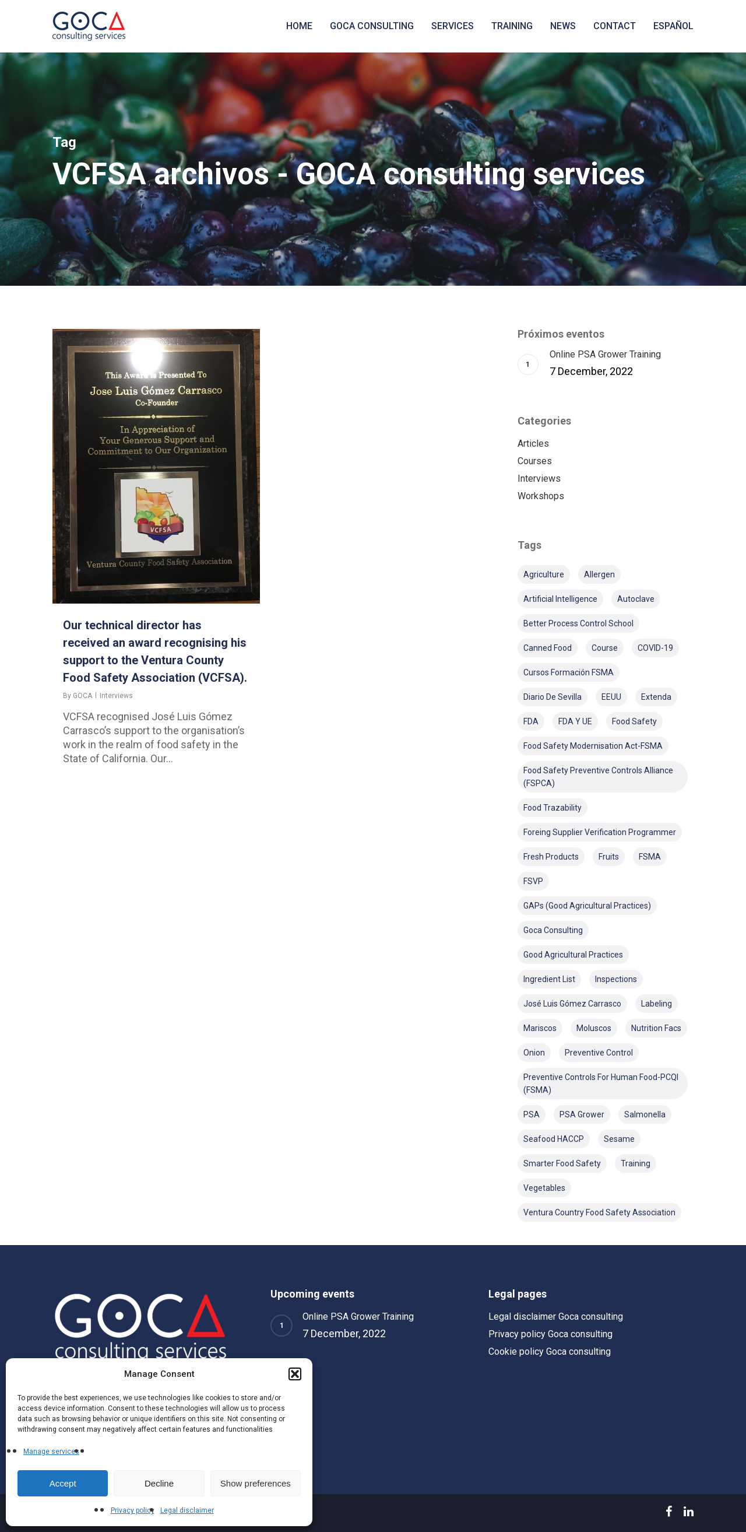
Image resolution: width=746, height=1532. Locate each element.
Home (299, 26)
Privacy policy (132, 1510)
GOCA (82, 696)
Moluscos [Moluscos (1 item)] (593, 1028)
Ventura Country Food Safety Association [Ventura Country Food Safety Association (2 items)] (599, 1212)
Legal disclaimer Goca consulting (555, 1316)
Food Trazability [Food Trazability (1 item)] (552, 807)
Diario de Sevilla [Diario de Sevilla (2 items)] (552, 697)
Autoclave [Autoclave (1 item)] (635, 599)
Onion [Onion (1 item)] (534, 1052)
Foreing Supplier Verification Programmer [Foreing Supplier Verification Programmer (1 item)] (599, 832)
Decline (159, 1483)
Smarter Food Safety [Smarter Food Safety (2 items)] (562, 1163)
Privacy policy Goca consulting (550, 1334)
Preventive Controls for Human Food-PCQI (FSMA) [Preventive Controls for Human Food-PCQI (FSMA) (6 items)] (600, 1083)
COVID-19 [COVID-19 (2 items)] (655, 648)
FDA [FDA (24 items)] (531, 721)
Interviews (116, 696)
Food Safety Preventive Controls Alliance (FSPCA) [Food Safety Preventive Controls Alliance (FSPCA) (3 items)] (598, 777)
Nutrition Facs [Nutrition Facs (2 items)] (656, 1028)
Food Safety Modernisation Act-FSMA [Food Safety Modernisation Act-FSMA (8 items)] (593, 746)
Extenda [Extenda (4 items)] (656, 697)
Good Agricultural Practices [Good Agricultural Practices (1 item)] (573, 954)
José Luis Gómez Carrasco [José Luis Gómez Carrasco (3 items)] (572, 1003)
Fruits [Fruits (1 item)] (609, 856)
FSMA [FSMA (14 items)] (650, 856)
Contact (614, 26)
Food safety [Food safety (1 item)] (634, 721)
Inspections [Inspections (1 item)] (616, 979)
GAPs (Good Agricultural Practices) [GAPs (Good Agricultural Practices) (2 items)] (587, 905)
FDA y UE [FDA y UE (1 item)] (575, 721)
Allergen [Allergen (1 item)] (599, 574)
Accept (63, 1483)
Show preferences (255, 1483)
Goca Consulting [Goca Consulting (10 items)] (553, 930)
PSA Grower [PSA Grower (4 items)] (582, 1114)
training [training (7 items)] (635, 1163)
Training (512, 26)
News (563, 26)
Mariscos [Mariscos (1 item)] (540, 1028)
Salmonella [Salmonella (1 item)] (645, 1114)
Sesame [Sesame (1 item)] (619, 1139)
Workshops (541, 496)
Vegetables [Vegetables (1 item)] (544, 1188)
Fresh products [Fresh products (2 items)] (551, 856)
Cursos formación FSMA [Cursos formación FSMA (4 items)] (568, 672)
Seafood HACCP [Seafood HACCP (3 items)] (553, 1139)
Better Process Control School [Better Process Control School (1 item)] (578, 623)
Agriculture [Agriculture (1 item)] (543, 574)
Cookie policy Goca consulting (549, 1351)
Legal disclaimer (187, 1510)
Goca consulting (372, 26)
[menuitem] (673, 26)
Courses (535, 461)
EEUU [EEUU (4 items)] (611, 697)
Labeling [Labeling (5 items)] (656, 1003)
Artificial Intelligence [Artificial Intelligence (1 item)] (560, 599)
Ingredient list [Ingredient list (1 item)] (549, 979)
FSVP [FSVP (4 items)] (533, 881)
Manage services (51, 1451)
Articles (533, 443)
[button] (295, 1374)
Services (452, 26)
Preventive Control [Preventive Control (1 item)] (599, 1052)
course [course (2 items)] (605, 648)
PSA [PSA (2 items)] (531, 1114)
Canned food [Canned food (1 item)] (547, 648)
